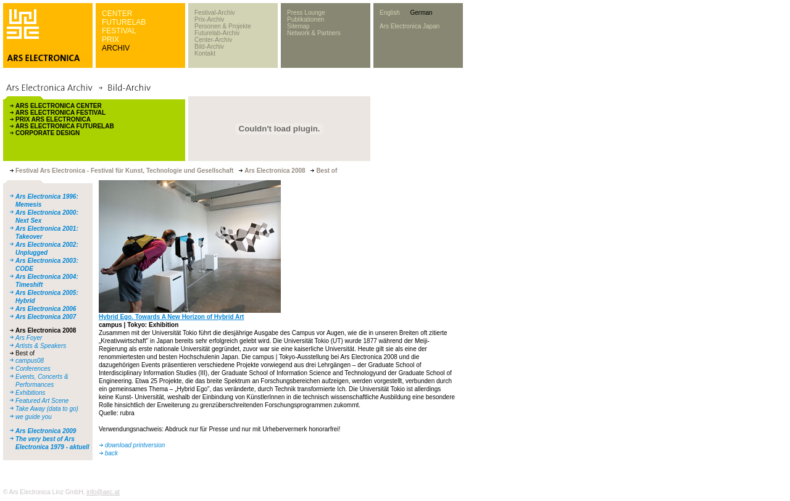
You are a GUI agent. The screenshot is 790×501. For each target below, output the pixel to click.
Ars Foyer (28, 337)
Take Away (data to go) (46, 408)
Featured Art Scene (42, 400)
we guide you (33, 416)
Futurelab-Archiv (216, 33)
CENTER (117, 13)
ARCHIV (116, 48)
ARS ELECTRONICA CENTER (58, 105)
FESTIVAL (119, 31)
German (421, 12)
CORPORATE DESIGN (47, 133)
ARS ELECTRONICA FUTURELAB (64, 126)
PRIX (110, 39)
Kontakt (204, 53)
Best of (25, 353)
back (111, 453)
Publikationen (305, 19)
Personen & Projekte (222, 26)
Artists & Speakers (40, 345)
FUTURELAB (124, 22)
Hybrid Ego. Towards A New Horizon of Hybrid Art (171, 316)
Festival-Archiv (214, 12)
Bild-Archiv (209, 46)
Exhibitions (30, 392)
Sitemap (298, 26)
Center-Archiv (213, 39)
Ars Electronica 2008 (45, 330)
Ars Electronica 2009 (45, 431)
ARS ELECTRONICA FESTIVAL (60, 112)
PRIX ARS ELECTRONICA (53, 119)
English (390, 12)
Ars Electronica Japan (409, 26)
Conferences (33, 368)
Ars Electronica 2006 (45, 308)
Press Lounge (306, 12)
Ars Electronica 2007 (45, 316)
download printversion (135, 445)
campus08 (29, 360)
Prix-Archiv (209, 19)
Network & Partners (314, 33)
